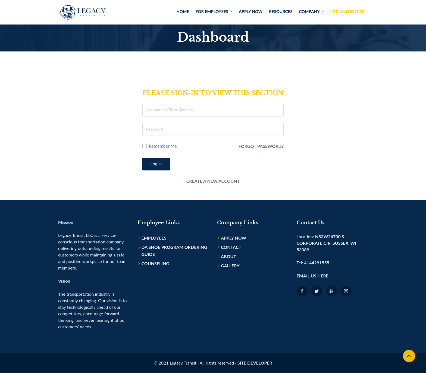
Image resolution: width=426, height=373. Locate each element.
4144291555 (316, 262)
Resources (280, 11)
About (228, 256)
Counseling (155, 263)
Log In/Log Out (349, 11)
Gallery (230, 265)
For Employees (214, 11)
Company (312, 11)
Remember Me (159, 145)
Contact (231, 247)
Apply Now (250, 11)
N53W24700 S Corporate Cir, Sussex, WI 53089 (326, 243)
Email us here (312, 275)
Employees (154, 237)
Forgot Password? (261, 145)
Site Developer (254, 362)
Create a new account (213, 181)
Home (183, 11)
